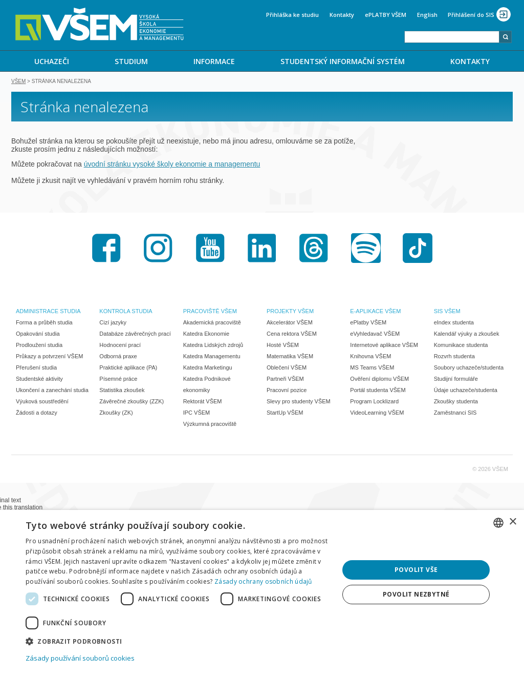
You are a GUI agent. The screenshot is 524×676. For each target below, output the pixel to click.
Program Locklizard (374, 402)
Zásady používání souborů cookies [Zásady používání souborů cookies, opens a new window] (80, 658)
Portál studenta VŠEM (377, 391)
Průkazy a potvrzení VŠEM (49, 357)
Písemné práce (118, 380)
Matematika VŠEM (290, 357)
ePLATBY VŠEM (385, 14)
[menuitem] (51, 61)
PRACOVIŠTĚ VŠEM (210, 312)
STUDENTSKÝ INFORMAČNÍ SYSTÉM (342, 61)
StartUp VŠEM (285, 414)
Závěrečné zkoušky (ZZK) (131, 402)
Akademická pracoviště (212, 323)
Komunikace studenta (461, 346)
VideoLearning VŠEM (377, 414)
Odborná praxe (118, 357)
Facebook (106, 249)
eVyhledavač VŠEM (375, 335)
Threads (314, 249)
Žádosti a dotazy (36, 414)
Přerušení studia (36, 368)
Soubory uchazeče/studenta (469, 368)
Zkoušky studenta (456, 402)
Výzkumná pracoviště (210, 425)
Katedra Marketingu (207, 368)
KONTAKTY (470, 61)
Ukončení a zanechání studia (52, 391)
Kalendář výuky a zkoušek (466, 335)
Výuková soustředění (42, 402)
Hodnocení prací (120, 346)
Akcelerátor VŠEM (290, 323)
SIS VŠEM (447, 312)
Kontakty (342, 14)
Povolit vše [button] (416, 569)
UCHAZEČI (51, 61)
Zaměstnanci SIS (455, 414)
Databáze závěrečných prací (134, 335)
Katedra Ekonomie (206, 335)
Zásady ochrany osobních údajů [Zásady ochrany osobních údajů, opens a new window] (263, 581)
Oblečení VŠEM (287, 368)
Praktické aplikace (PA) (128, 368)
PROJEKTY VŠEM (290, 312)
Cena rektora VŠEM (292, 335)
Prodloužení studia (39, 346)
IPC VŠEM (196, 414)
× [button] (512, 522)
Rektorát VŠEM (202, 402)
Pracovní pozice (287, 391)
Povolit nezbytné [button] (416, 594)
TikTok (417, 249)
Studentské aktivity (39, 380)
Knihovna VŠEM (370, 357)
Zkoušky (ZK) (116, 414)
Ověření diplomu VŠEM (379, 380)
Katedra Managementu (212, 357)
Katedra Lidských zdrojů (213, 346)
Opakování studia (38, 335)
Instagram (158, 249)
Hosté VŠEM (283, 346)
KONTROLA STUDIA (125, 312)
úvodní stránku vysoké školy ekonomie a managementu (172, 165)
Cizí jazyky (112, 323)
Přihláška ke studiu (292, 14)
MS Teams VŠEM (372, 368)
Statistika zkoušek (121, 391)
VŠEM (18, 82)
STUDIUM (131, 61)
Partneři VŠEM (285, 380)
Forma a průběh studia (44, 323)
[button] (178, 641)
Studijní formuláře (456, 380)
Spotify (366, 249)
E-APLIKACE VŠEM (375, 312)
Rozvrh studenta (454, 357)
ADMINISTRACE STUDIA (48, 312)
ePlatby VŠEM (368, 323)
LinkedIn (262, 249)
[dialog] (262, 593)
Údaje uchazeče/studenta (465, 391)
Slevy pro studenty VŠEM (299, 402)
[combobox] (451, 37)
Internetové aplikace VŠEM (384, 346)
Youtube (210, 249)
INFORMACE (214, 61)
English (427, 14)
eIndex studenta (454, 323)
